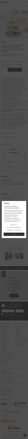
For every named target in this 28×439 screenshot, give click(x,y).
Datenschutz (18, 230)
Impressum (13, 224)
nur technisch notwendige (13, 227)
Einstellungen (10, 230)
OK (14, 234)
